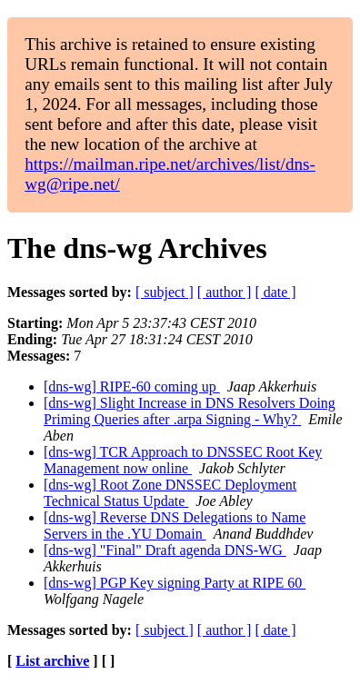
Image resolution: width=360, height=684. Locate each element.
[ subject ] (164, 292)
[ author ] (224, 292)
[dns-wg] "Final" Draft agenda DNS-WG (165, 550)
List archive (52, 661)
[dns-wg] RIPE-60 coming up (132, 386)
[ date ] (275, 292)
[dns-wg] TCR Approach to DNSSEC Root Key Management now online (183, 460)
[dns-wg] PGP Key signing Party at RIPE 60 (174, 582)
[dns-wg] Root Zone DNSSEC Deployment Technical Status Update (170, 493)
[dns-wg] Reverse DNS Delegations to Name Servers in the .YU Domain (174, 525)
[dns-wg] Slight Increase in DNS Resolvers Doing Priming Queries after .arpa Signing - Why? (189, 411)
